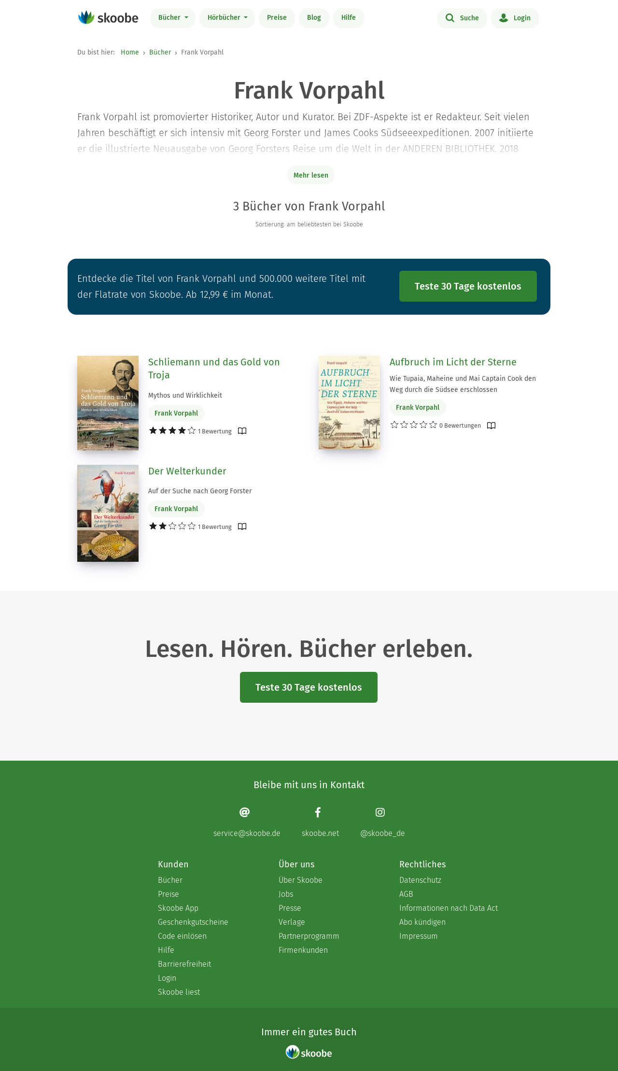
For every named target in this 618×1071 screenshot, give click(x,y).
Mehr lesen (311, 175)
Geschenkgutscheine (193, 922)
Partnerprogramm (309, 936)
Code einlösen (182, 936)
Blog (314, 18)
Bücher (170, 18)
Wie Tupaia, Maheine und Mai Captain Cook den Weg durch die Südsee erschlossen (463, 384)
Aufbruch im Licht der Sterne (453, 362)
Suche (462, 17)
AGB (406, 894)
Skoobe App (178, 908)
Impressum (418, 936)
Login (515, 17)
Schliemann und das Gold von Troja (214, 368)
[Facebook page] (320, 822)
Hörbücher (225, 18)
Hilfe (348, 18)
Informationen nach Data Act (448, 908)
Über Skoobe (301, 880)
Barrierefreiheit (184, 964)
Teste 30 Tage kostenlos (468, 286)
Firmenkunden (303, 950)
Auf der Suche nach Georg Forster (200, 491)
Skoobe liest (179, 992)
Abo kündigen (422, 922)
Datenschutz (420, 880)
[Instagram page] (383, 822)
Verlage (292, 922)
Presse (290, 908)
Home (130, 52)
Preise (277, 18)
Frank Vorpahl (176, 413)
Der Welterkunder (187, 471)
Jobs (286, 894)
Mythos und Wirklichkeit (185, 395)
